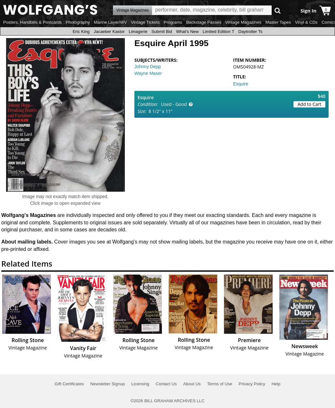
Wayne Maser (148, 73)
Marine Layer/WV (110, 22)
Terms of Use (219, 383)
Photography (78, 22)
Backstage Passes (203, 22)
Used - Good (174, 104)
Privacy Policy (252, 383)
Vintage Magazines (243, 22)
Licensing (140, 383)
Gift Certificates (69, 383)
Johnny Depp (147, 66)
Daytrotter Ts (250, 31)
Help (276, 383)
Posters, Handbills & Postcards (32, 22)
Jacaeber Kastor (109, 31)
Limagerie (138, 31)
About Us (192, 383)
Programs (173, 22)
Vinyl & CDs (306, 22)
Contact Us (166, 383)
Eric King (81, 31)
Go (277, 10)
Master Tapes (278, 22)
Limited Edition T (218, 31)
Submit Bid (161, 31)
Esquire (240, 83)
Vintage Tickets (145, 22)
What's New (187, 31)
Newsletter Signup (107, 383)
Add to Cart (309, 104)
